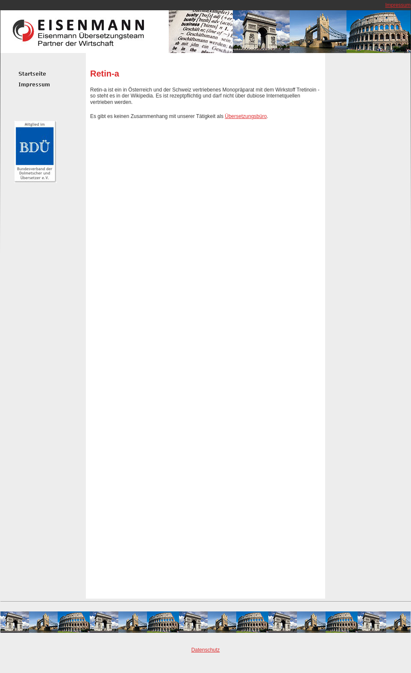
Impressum (398, 5)
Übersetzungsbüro (246, 116)
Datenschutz (205, 650)
